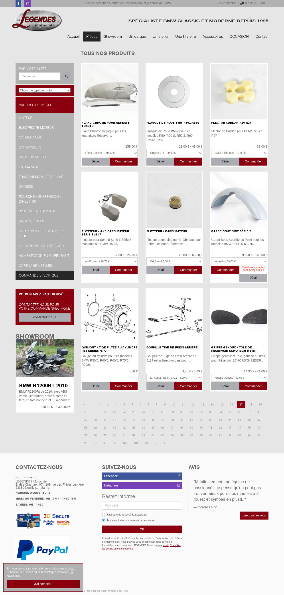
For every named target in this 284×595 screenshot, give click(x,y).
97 (95, 443)
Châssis (26, 186)
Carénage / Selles (35, 265)
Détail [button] (96, 161)
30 (181, 412)
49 (181, 419)
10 (173, 404)
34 (220, 412)
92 (230, 435)
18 (250, 404)
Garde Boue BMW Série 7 (231, 231)
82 (133, 435)
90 (210, 435)
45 (143, 419)
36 (239, 412)
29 (172, 412)
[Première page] (84, 405)
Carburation (30, 137)
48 (172, 419)
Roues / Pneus (31, 221)
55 (239, 419)
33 (210, 412)
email (166, 545)
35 (230, 412)
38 (258, 412)
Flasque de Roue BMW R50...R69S (172, 123)
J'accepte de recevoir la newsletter (124, 514)
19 (260, 404)
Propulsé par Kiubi (118, 590)
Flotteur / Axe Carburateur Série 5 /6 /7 (105, 232)
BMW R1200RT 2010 (43, 385)
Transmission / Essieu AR (41, 177)
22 (104, 412)
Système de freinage (37, 211)
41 (104, 419)
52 (210, 419)
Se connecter (227, 3)
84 (153, 435)
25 (133, 412)
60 (104, 427)
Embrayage (29, 167)
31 (191, 412)
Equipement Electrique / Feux (41, 233)
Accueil (73, 36)
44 (133, 419)
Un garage (137, 36)
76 (258, 427)
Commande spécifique (38, 275)
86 (172, 435)
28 (162, 412)
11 (183, 404)
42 (114, 419)
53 (220, 419)
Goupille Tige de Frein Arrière (172, 347)
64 (143, 427)
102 (147, 443)
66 (162, 427)
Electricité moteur (36, 127)
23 (114, 412)
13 (202, 404)
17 (241, 404)
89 (201, 435)
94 (249, 435)
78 (95, 435)
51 (201, 419)
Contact (261, 36)
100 (125, 443)
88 (191, 435)
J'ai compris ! (43, 584)
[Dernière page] (164, 443)
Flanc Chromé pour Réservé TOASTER (106, 124)
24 (124, 412)
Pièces (91, 36)
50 (191, 419)
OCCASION (239, 36)
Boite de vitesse (33, 157)
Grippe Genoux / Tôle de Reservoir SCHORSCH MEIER (233, 349)
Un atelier (161, 36)
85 (162, 435)
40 (95, 419)
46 (153, 419)
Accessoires (213, 36)
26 (143, 412)
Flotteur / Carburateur (166, 231)
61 (114, 427)
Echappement (31, 147)
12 (192, 404)
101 (136, 443)
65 (153, 427)
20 (85, 412)
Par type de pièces (35, 105)
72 (220, 427)
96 (85, 443)
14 (212, 404)
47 (162, 419)
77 (85, 435)
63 (133, 427)
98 (104, 443)
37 (249, 412)
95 (258, 435)
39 (85, 419)
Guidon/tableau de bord (41, 246)
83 (143, 435)
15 (221, 404)
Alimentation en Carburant (44, 255)
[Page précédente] (92, 405)
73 (230, 427)
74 (239, 427)
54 (230, 419)
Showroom (113, 36)
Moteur (25, 118)
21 (95, 412)
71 (210, 427)
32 (201, 412)
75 (249, 427)
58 (85, 427)
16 (231, 404)
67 (172, 427)
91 (220, 435)
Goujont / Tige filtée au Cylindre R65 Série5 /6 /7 (110, 349)
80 (114, 435)
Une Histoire (185, 36)
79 (104, 435)
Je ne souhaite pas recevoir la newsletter (128, 520)
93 (239, 435)
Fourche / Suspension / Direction (40, 199)
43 (124, 419)
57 (258, 419)
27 (153, 412)
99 (114, 443)
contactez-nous (44, 317)
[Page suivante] (156, 443)
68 (181, 427)
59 (95, 427)
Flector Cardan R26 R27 (231, 123)
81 (124, 435)
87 (181, 435)
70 (201, 427)
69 (191, 427)
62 (124, 427)
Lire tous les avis (254, 515)
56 (249, 419)
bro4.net (101, 590)
